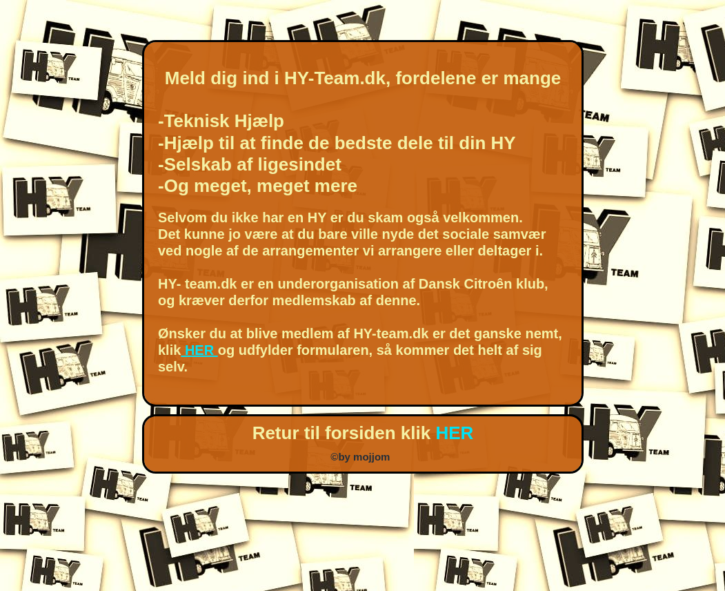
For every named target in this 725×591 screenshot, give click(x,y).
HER (199, 350)
